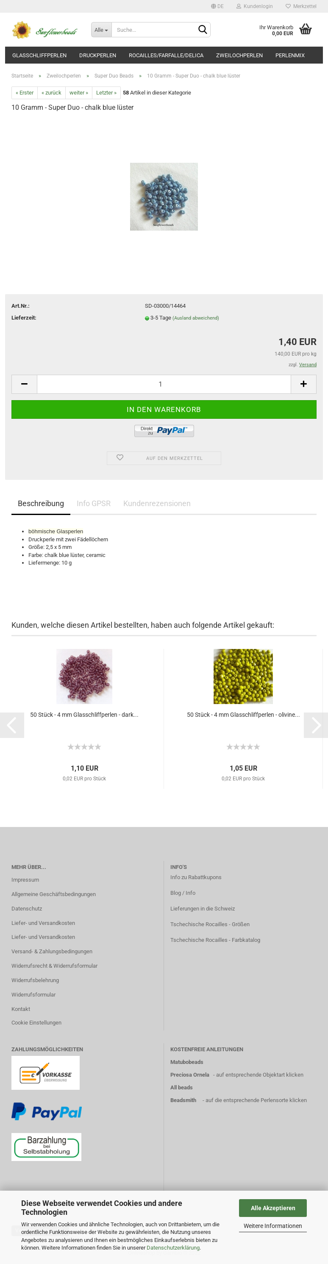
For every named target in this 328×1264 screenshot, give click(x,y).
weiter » (78, 92)
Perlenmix (290, 55)
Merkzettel (301, 6)
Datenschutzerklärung (173, 1248)
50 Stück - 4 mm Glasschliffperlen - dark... (84, 714)
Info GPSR (94, 503)
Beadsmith (183, 1100)
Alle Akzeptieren (273, 1208)
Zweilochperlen (239, 55)
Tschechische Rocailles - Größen (210, 924)
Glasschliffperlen (39, 55)
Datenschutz (26, 908)
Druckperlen (97, 55)
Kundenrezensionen (157, 503)
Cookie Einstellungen (36, 1022)
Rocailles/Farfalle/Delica (166, 55)
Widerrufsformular (33, 994)
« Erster (24, 92)
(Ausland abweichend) (195, 318)
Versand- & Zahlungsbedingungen (51, 951)
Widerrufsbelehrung (35, 980)
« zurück (51, 92)
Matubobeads (186, 1062)
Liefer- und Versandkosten (43, 923)
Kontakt (20, 1009)
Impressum (25, 880)
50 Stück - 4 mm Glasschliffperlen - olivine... (243, 714)
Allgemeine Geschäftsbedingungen (53, 894)
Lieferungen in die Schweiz (202, 908)
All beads (181, 1087)
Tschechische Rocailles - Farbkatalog (215, 940)
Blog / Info (182, 893)
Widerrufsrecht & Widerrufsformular (54, 966)
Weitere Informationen (273, 1225)
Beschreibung (41, 503)
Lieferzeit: (23, 318)
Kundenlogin (254, 6)
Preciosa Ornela (189, 1075)
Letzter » (106, 92)
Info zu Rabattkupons (196, 877)
